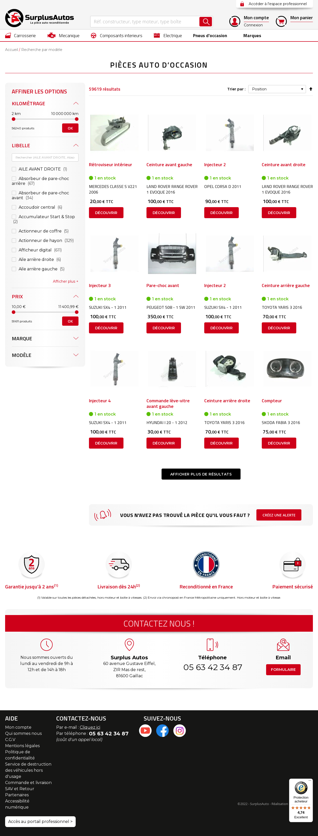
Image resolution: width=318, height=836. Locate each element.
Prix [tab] (17, 296)
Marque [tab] (22, 338)
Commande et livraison (28, 782)
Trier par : (236, 89)
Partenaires (17, 794)
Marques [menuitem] (251, 35)
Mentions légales (22, 745)
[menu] (159, 35)
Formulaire (283, 669)
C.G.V (10, 739)
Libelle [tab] (21, 145)
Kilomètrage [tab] (28, 103)
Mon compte (18, 727)
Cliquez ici (90, 727)
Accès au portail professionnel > (40, 821)
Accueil (11, 49)
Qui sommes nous (23, 733)
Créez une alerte (279, 515)
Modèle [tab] (21, 355)
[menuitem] (21, 35)
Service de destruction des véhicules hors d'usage (28, 770)
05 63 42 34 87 (212, 667)
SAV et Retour (19, 788)
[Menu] (310, 782)
